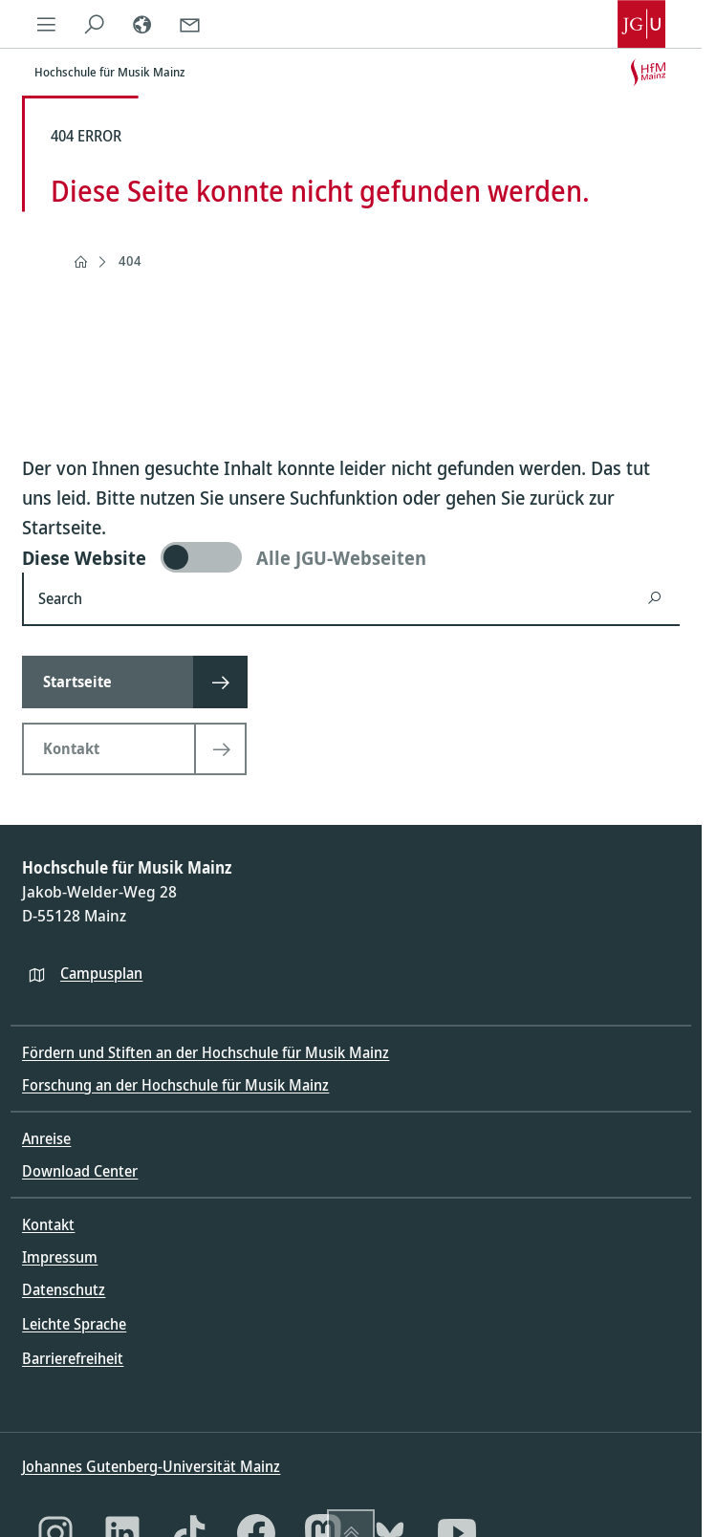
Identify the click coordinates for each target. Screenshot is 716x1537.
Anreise (46, 1138)
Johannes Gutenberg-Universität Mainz (151, 1466)
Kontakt (48, 1224)
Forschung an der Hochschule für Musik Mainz (175, 1084)
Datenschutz (63, 1289)
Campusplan (101, 973)
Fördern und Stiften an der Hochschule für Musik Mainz (205, 1052)
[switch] (351, 557)
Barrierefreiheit (72, 1358)
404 (130, 260)
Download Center (80, 1170)
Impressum (60, 1256)
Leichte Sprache (74, 1323)
